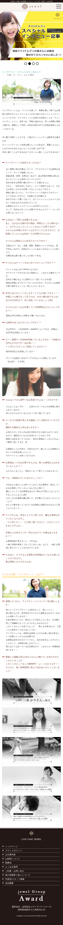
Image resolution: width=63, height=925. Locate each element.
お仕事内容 (10, 854)
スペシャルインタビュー (29, 72)
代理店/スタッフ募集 (15, 879)
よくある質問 (11, 867)
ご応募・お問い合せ (14, 871)
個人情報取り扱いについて (17, 875)
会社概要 (9, 883)
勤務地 (8, 863)
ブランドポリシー (13, 850)
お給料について (12, 859)
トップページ (8, 72)
